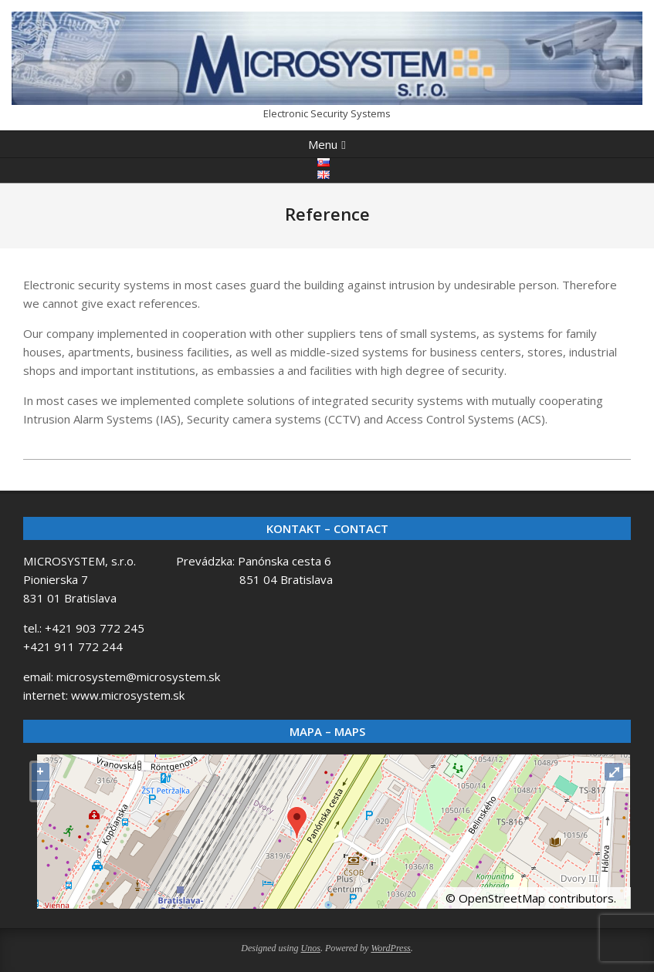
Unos (310, 948)
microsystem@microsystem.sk (138, 676)
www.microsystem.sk (128, 695)
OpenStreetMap (502, 898)
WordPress (390, 948)
